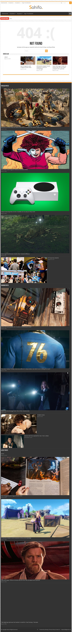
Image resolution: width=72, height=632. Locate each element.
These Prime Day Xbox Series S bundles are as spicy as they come (18, 211)
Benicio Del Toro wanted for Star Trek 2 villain (36, 436)
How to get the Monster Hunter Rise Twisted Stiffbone (15, 254)
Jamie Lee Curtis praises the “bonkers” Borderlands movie (16, 327)
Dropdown (11, 2)
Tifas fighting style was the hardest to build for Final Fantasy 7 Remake (19, 622)
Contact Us (57, 629)
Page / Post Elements (26, 2)
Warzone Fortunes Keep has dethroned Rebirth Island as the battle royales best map (23, 127)
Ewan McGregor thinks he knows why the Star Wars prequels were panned (59, 67)
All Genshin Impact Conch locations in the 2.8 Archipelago (43, 67)
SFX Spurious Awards (53, 258)
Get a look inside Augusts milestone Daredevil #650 (14, 169)
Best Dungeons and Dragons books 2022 (26, 66)
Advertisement (4, 2)
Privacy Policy (52, 629)
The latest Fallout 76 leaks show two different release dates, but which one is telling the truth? (25, 369)
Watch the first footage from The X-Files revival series (15, 411)
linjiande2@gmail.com (66, 629)
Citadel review (41, 415)
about (11, 18)
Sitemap (46, 629)
